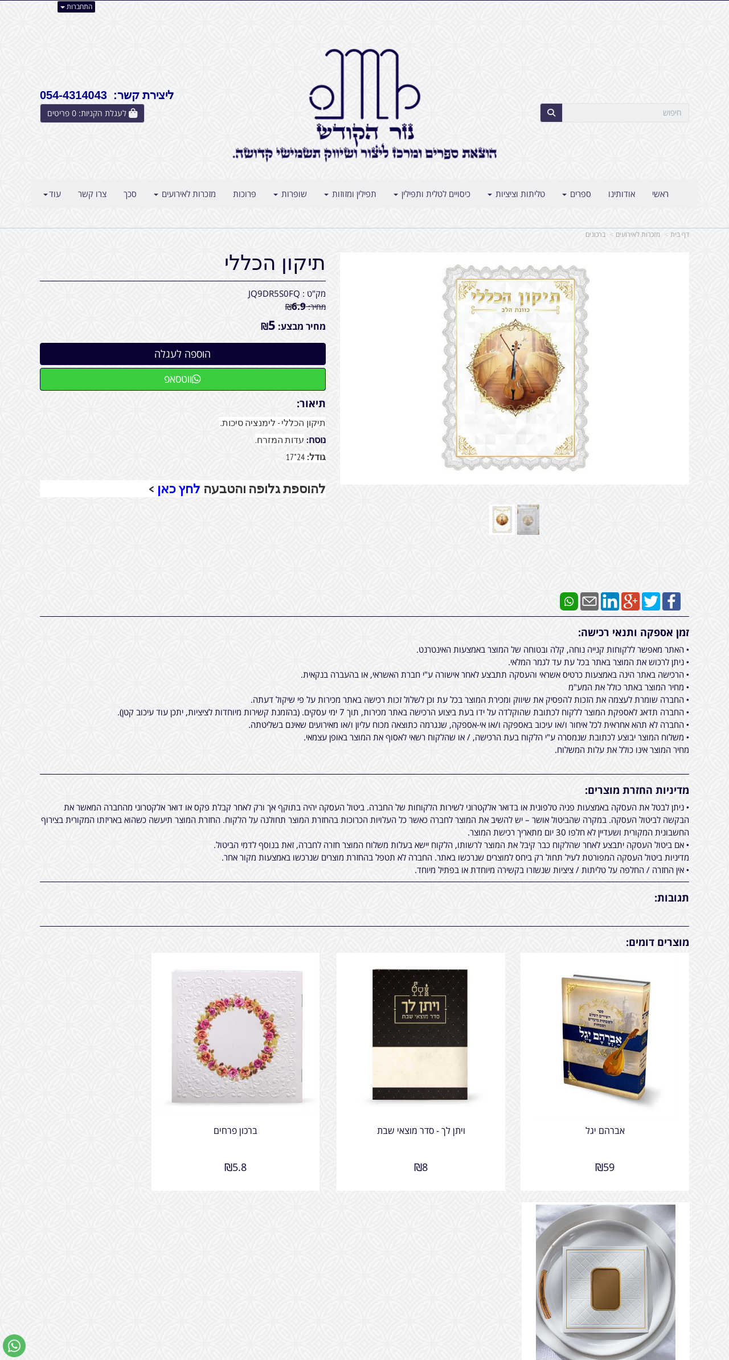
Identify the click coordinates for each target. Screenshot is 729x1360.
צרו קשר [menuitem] (92, 193)
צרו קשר (341, 1229)
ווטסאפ (182, 379)
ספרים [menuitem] (576, 193)
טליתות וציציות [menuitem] (516, 193)
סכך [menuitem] (130, 193)
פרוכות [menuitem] (244, 193)
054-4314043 (473, 1253)
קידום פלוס (348, 1353)
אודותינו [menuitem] (621, 193)
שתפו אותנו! (335, 1241)
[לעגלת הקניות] (92, 113)
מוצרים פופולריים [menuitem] (661, 1229)
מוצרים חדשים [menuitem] (665, 1241)
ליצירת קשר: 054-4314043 (107, 95)
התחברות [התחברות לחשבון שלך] (76, 6)
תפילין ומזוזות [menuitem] (350, 193)
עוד (52, 193)
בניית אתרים (319, 1353)
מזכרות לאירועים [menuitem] (185, 193)
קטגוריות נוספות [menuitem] (661, 1290)
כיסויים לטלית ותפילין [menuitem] (432, 193)
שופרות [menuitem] (290, 193)
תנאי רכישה (503, 1266)
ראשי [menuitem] (660, 193)
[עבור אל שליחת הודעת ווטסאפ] (14, 1345)
